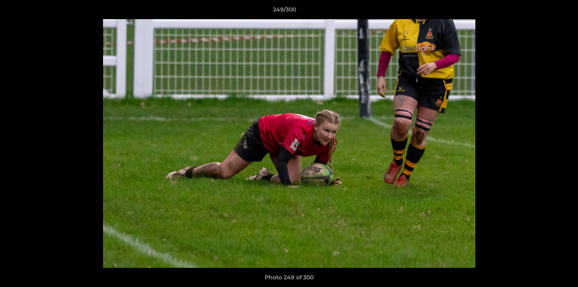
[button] (544, 11)
